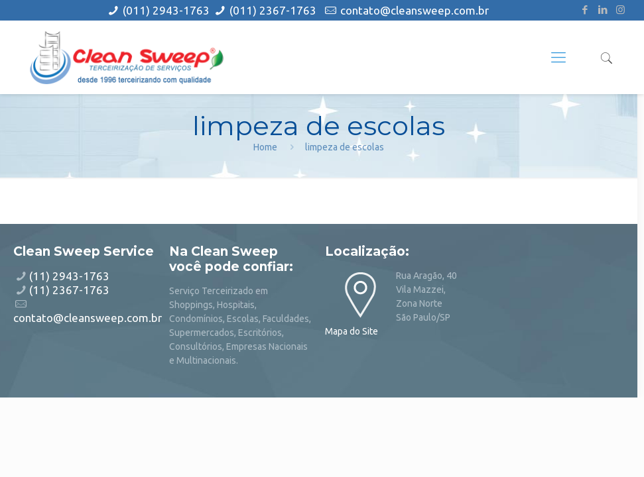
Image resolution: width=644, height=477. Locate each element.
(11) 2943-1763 (69, 276)
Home (265, 147)
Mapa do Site (351, 331)
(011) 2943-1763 (167, 10)
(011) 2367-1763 (272, 10)
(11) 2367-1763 (69, 290)
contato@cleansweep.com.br (414, 10)
